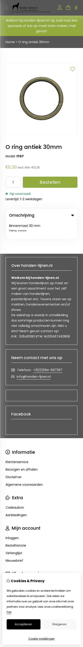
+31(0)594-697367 (47, 353)
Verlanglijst (14, 536)
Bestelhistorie (16, 528)
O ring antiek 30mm (33, 42)
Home (10, 42)
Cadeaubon (15, 490)
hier (9, 612)
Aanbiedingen (16, 498)
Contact (12, 566)
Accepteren (23, 624)
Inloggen (12, 521)
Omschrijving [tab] (41, 215)
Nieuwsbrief (14, 543)
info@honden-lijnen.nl (34, 359)
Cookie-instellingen (41, 639)
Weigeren (59, 624)
